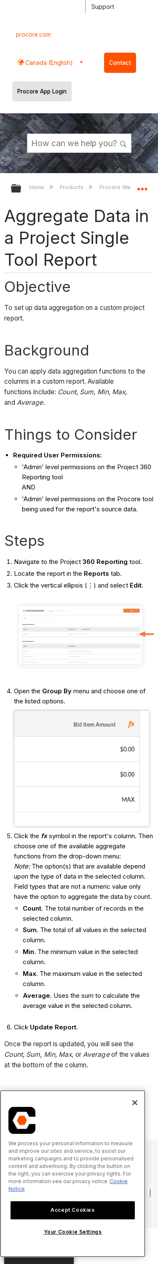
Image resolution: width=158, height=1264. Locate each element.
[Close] (135, 1102)
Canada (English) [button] (48, 62)
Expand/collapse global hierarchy (21, 189)
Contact (120, 62)
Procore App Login (42, 91)
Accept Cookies (72, 1210)
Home (37, 187)
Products (72, 187)
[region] (72, 1173)
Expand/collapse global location (142, 186)
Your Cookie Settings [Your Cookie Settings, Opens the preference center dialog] (73, 1232)
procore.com (33, 34)
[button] (123, 143)
